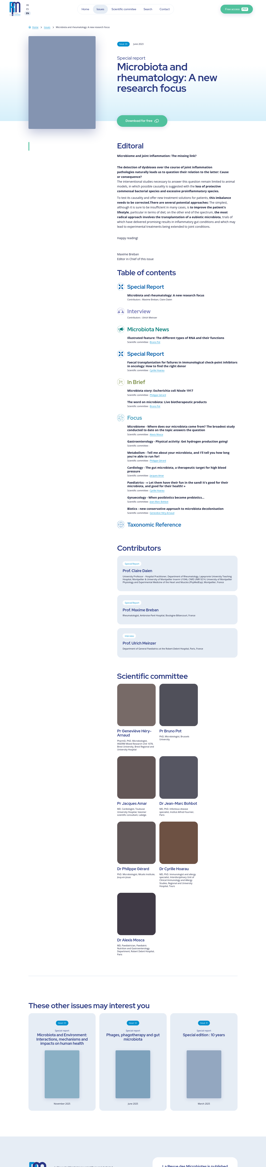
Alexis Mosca (156, 434)
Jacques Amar (157, 475)
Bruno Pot (155, 342)
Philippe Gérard (158, 395)
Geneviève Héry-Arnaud (162, 512)
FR (27, 5)
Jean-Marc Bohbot (159, 501)
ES (27, 9)
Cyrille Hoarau (157, 370)
